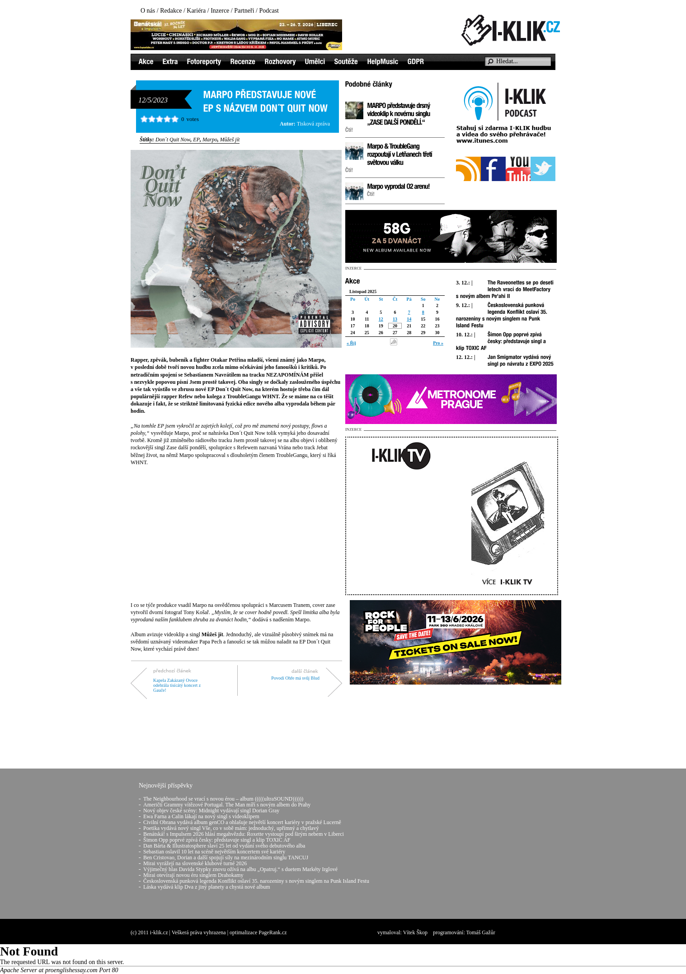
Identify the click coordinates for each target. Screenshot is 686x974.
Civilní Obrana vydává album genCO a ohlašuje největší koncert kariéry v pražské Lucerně (242, 822)
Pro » (438, 342)
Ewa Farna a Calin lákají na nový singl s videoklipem (201, 816)
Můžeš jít (230, 139)
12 (381, 319)
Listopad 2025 (362, 291)
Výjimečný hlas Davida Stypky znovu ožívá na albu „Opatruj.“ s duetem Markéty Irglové (240, 869)
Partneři (244, 10)
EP (196, 139)
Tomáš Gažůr (480, 932)
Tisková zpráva (313, 124)
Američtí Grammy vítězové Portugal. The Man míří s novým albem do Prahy (226, 805)
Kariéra (196, 10)
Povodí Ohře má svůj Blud (295, 678)
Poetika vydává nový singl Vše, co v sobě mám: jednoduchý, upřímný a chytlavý (231, 828)
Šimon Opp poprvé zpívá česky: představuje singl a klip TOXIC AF (217, 840)
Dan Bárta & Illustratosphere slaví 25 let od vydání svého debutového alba (224, 846)
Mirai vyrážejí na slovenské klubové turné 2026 (195, 863)
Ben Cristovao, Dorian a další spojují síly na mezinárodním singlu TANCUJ (225, 857)
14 (409, 319)
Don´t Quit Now (172, 139)
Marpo (209, 139)
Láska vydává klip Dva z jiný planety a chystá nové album (206, 887)
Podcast (269, 10)
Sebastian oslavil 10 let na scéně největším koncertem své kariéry (214, 851)
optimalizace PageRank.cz (258, 932)
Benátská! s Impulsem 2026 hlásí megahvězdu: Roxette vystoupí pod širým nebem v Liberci (243, 834)
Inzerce (220, 10)
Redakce (171, 10)
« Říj (351, 342)
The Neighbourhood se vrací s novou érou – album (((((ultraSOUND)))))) (223, 799)
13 (395, 319)
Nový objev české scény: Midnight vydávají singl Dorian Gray (211, 810)
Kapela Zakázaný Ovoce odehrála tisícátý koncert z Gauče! (177, 685)
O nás (148, 10)
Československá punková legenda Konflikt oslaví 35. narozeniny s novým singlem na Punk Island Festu (256, 881)
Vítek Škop (415, 932)
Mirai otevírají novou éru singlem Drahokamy (193, 875)
